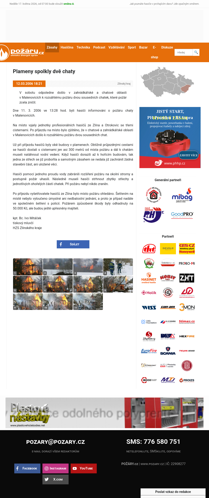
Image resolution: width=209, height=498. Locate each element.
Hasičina (67, 47)
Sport (132, 47)
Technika (83, 47)
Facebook (29, 468)
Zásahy (52, 47)
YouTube (86, 468)
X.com (57, 479)
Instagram (58, 468)
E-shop (154, 52)
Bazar (143, 47)
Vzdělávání (117, 47)
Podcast (99, 47)
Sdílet (74, 244)
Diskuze (167, 47)
